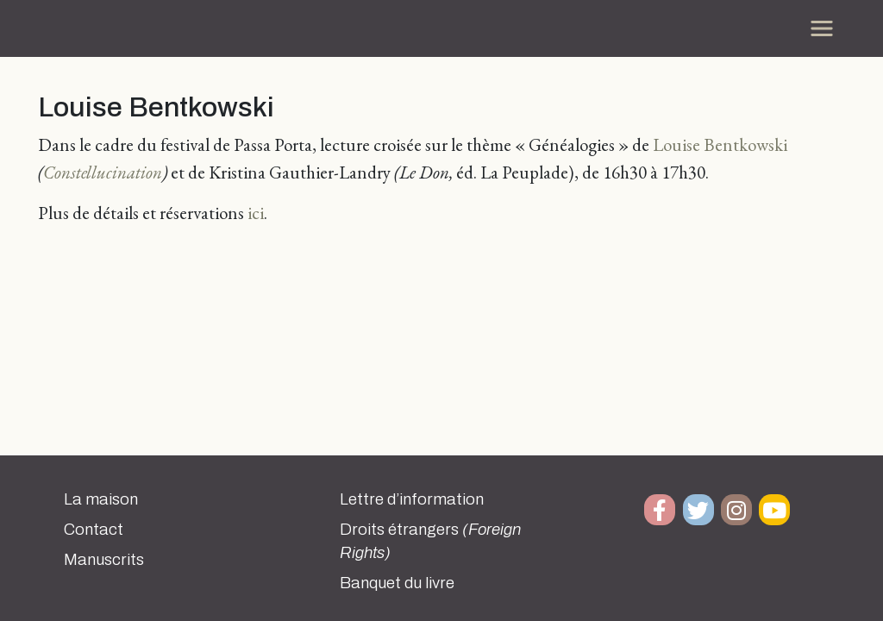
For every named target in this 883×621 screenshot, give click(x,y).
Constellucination (102, 172)
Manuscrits (104, 559)
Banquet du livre (397, 583)
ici (255, 212)
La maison (101, 499)
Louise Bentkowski (720, 144)
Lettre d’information (412, 499)
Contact (93, 529)
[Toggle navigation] (821, 28)
